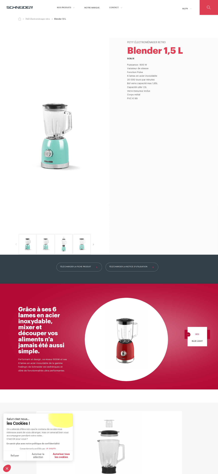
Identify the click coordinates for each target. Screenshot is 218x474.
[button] (7, 468)
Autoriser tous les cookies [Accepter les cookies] (32, 455)
